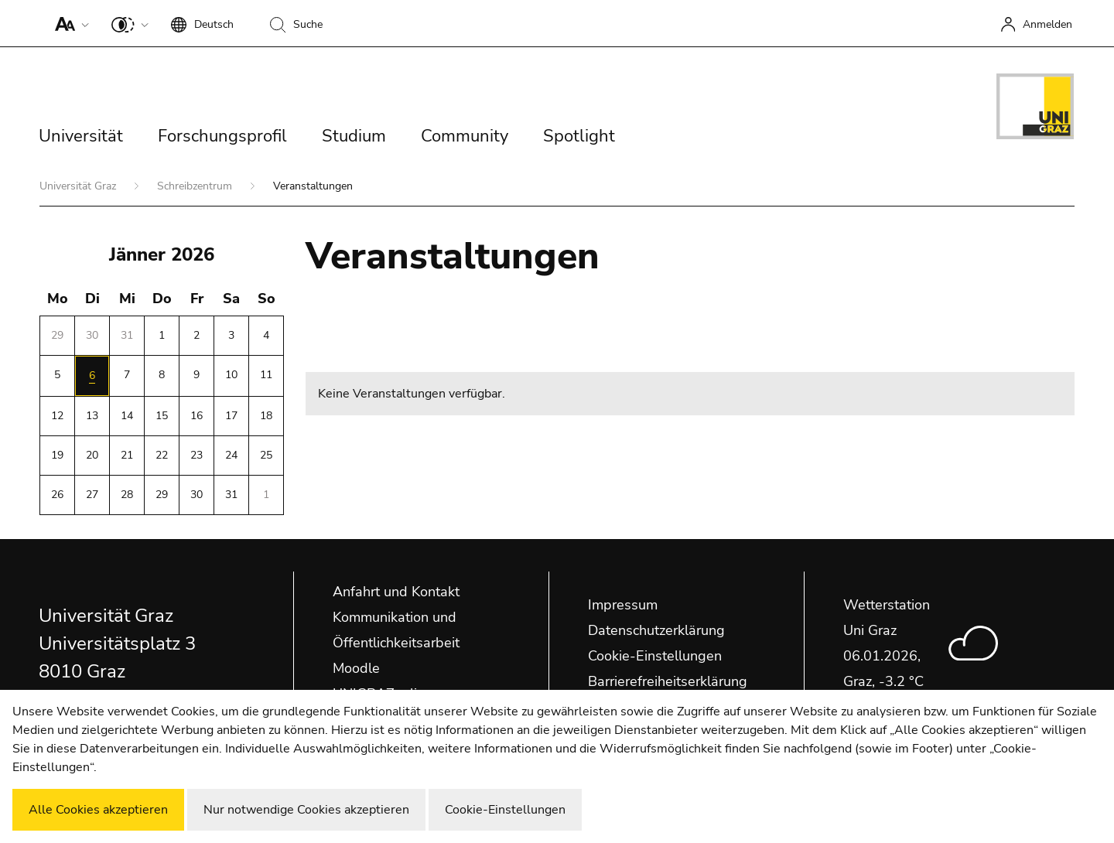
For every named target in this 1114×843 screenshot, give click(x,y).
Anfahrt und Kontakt (396, 591)
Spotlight (579, 136)
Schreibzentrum (196, 186)
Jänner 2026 (161, 254)
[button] (68, 23)
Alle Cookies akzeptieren (98, 809)
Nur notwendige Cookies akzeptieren (306, 809)
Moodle (356, 668)
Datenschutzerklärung (656, 630)
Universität (81, 136)
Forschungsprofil (222, 136)
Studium (354, 136)
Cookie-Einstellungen (655, 656)
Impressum (623, 605)
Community (464, 136)
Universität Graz (79, 186)
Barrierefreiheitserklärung (667, 681)
